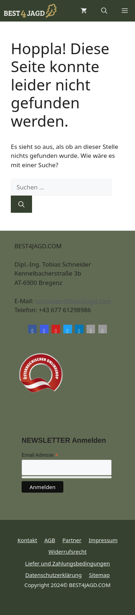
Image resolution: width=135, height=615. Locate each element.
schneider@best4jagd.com (73, 301)
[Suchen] (21, 204)
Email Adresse (40, 455)
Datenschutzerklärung (53, 574)
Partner (71, 540)
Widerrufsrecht (68, 551)
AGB (49, 540)
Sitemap (99, 574)
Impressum (103, 540)
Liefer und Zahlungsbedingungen (67, 563)
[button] (104, 11)
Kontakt (27, 540)
